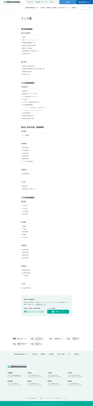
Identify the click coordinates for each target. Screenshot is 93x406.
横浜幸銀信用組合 (26, 270)
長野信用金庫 (25, 147)
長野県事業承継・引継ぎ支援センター (31, 51)
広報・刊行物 (61, 7)
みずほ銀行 (24, 205)
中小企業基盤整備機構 (27, 104)
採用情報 (68, 2)
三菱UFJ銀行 (25, 214)
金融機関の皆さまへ (84, 2)
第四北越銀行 (25, 231)
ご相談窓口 (73, 7)
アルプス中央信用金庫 (27, 161)
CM (67, 7)
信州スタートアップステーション (30, 40)
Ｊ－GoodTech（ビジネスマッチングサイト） (33, 110)
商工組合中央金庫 (26, 288)
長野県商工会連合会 (27, 71)
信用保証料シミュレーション (42, 2)
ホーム (5, 13)
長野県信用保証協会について (32, 7)
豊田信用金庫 (25, 255)
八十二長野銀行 (25, 135)
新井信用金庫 (25, 249)
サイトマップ (66, 398)
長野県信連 (24, 186)
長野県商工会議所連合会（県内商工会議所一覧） (33, 68)
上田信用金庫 (25, 153)
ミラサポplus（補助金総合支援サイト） (31, 102)
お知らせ (51, 2)
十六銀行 (24, 229)
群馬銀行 (24, 234)
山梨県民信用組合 (26, 273)
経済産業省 (24, 91)
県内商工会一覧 (25, 74)
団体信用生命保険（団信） (28, 118)
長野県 (23, 37)
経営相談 (54, 7)
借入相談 (43, 7)
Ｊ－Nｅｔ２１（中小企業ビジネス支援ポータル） (34, 107)
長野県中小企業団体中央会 (28, 66)
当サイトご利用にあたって (57, 398)
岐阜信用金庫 (25, 252)
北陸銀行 (24, 226)
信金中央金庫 (25, 258)
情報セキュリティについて (45, 398)
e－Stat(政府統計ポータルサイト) (30, 96)
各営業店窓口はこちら (40, 304)
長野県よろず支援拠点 (27, 48)
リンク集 (26, 398)
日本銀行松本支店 (26, 53)
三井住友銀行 (25, 211)
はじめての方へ (30, 2)
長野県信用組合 (25, 173)
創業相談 (49, 7)
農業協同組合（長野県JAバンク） (30, 189)
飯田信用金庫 (25, 156)
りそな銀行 (24, 208)
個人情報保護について (33, 398)
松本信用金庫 (25, 150)
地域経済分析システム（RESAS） (30, 94)
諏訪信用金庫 (25, 158)
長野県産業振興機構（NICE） (29, 42)
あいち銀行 (24, 237)
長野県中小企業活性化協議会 (29, 45)
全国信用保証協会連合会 (28, 115)
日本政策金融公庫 (26, 113)
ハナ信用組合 (25, 275)
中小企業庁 (24, 99)
